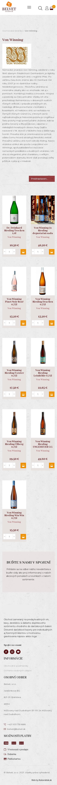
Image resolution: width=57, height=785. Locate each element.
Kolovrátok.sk (45, 780)
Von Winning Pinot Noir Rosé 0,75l (14, 302)
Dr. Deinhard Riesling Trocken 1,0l (14, 231)
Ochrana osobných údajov (17, 670)
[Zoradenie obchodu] (42, 179)
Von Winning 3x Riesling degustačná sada (43, 231)
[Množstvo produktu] (9, 252)
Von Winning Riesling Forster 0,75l (14, 373)
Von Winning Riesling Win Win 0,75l (14, 515)
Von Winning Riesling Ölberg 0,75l (14, 444)
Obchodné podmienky (16, 665)
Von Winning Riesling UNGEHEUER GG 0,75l (43, 445)
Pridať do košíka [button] (23, 252)
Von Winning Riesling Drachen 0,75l (43, 302)
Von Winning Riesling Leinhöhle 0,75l (43, 373)
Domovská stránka (12, 30)
